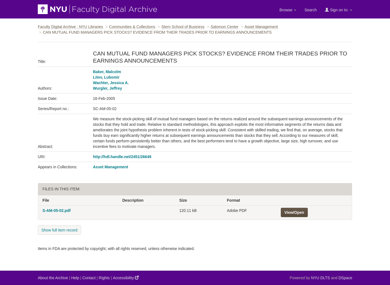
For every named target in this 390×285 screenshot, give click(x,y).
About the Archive (53, 278)
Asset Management (261, 27)
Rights (104, 278)
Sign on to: (338, 9)
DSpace (345, 278)
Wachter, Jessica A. (111, 83)
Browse (287, 10)
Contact (88, 278)
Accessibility (126, 277)
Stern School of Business (182, 27)
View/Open (294, 212)
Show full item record (59, 230)
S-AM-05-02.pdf (56, 210)
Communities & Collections (132, 27)
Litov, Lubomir (106, 77)
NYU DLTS (320, 278)
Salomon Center (224, 27)
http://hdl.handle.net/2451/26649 (122, 157)
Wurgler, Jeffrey (107, 88)
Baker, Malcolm (107, 72)
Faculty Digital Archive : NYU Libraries (70, 27)
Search (310, 10)
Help (75, 278)
